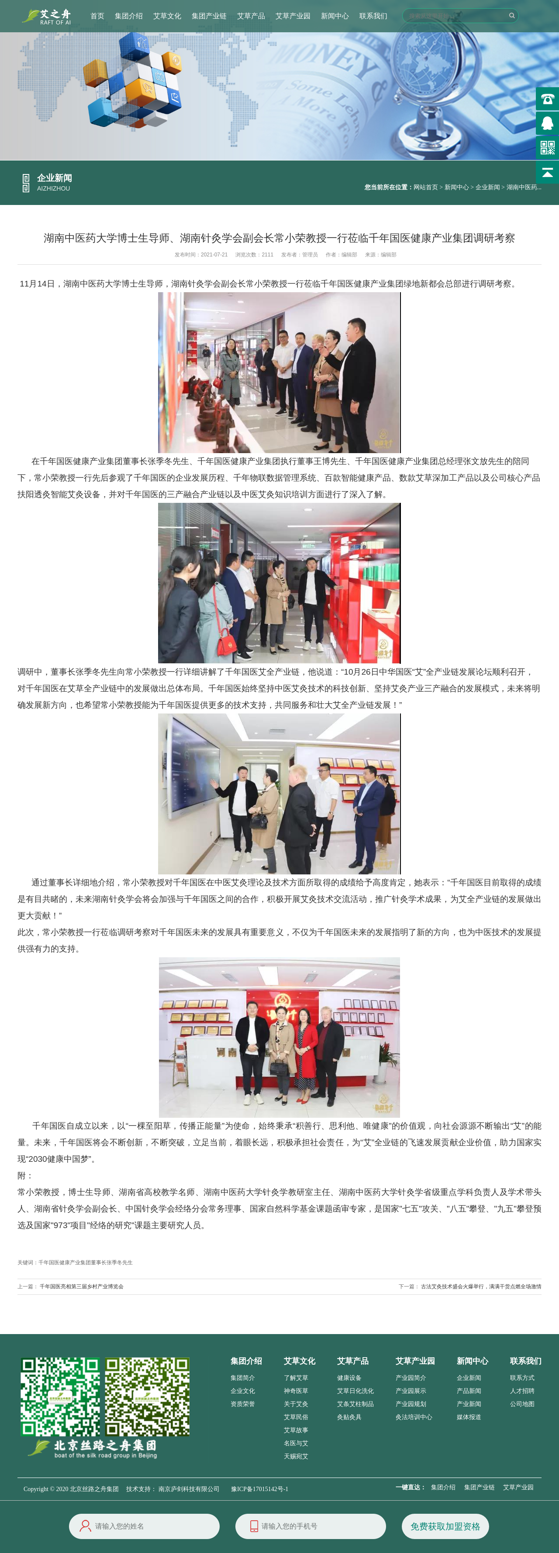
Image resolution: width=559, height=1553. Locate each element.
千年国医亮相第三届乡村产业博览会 (82, 1286)
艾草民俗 (296, 1417)
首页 (97, 16)
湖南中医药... (524, 187)
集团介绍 (129, 16)
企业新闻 (488, 187)
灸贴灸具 (349, 1417)
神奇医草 (296, 1391)
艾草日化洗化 (355, 1391)
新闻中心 (335, 16)
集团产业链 (209, 16)
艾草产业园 (293, 16)
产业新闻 (469, 1404)
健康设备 (349, 1378)
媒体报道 (469, 1417)
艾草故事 (296, 1430)
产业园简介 (411, 1378)
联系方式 (522, 1378)
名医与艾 (296, 1443)
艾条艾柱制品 (355, 1404)
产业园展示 (411, 1391)
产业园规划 (411, 1404)
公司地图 (522, 1404)
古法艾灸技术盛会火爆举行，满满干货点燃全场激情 (481, 1286)
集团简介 (243, 1378)
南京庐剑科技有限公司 (189, 1489)
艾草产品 (251, 16)
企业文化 (243, 1391)
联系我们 (373, 16)
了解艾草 (296, 1378)
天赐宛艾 (296, 1456)
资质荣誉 (243, 1404)
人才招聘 (522, 1391)
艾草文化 (167, 16)
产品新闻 (469, 1391)
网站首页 (426, 187)
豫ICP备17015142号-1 (259, 1489)
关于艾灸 (296, 1404)
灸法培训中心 (414, 1417)
